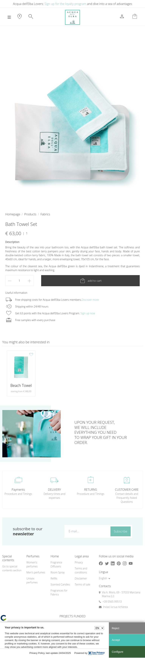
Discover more (90, 299)
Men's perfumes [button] (35, 572)
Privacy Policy (37, 653)
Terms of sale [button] (82, 584)
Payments (18, 489)
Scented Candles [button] (60, 584)
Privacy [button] (79, 562)
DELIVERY (54, 489)
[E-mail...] (86, 531)
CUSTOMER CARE (127, 489)
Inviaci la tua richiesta (115, 607)
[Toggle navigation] (9, 17)
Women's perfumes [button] (32, 564)
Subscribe (120, 531)
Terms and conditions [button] (81, 570)
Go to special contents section (12, 568)
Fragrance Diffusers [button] (56, 564)
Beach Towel (21, 385)
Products (30, 214)
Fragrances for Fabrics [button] (59, 592)
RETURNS (90, 489)
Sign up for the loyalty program (65, 4)
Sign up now (88, 313)
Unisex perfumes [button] (32, 580)
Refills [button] (54, 578)
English (103, 578)
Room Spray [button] (58, 572)
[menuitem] (36, 564)
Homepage (12, 214)
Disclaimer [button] (81, 578)
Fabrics (45, 214)
